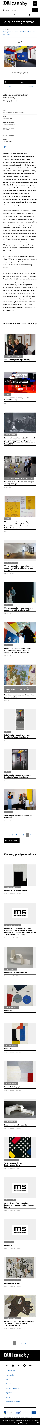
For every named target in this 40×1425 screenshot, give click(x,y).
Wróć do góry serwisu (13, 1402)
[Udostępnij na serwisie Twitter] (15, 101)
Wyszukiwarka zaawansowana (19, 15)
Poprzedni (8, 86)
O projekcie (9, 1384)
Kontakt (8, 1397)
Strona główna (7, 32)
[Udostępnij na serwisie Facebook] (16, 101)
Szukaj (35, 10)
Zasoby (16, 32)
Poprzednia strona (11, 840)
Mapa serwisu (10, 1375)
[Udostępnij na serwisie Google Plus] (12, 101)
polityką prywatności (25, 1423)
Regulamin (9, 1393)
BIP (7, 1379)
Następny (32, 86)
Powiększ (21, 82)
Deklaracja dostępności (13, 1388)
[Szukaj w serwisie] (17, 10)
